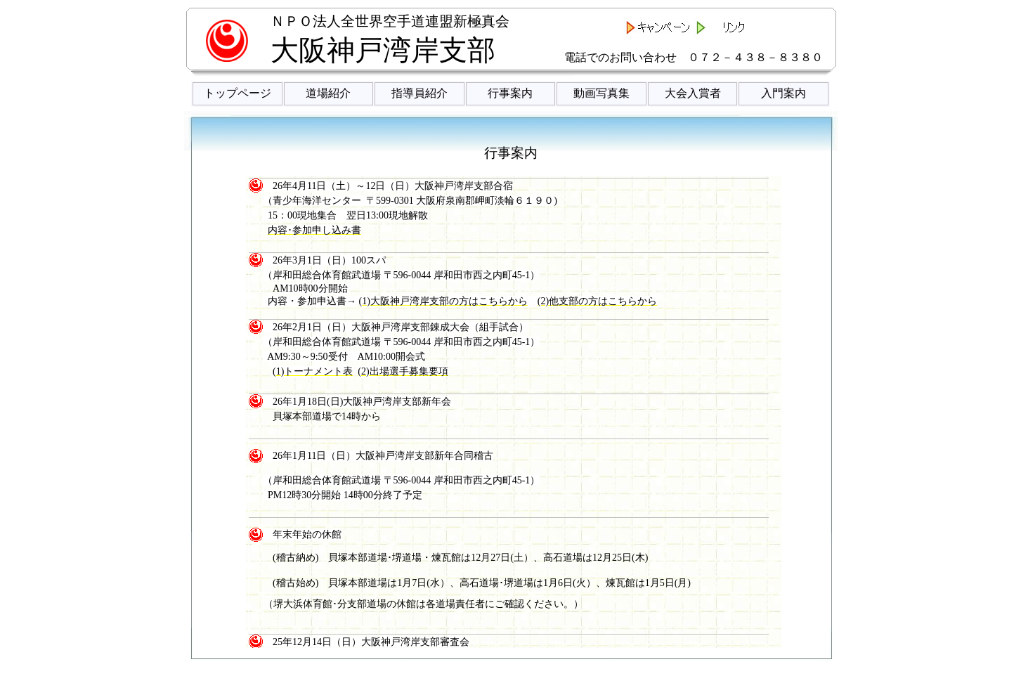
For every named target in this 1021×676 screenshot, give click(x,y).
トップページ (237, 93)
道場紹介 (328, 93)
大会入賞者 (693, 93)
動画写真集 (601, 93)
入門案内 (783, 93)
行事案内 (510, 93)
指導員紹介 (419, 93)
